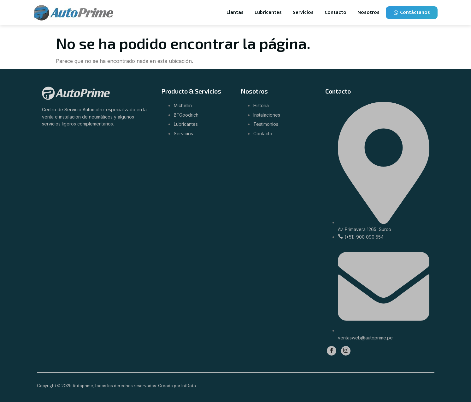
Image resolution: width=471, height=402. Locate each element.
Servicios (303, 12)
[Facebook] (331, 351)
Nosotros (368, 12)
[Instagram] (345, 351)
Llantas (235, 12)
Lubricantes (268, 12)
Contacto (335, 12)
